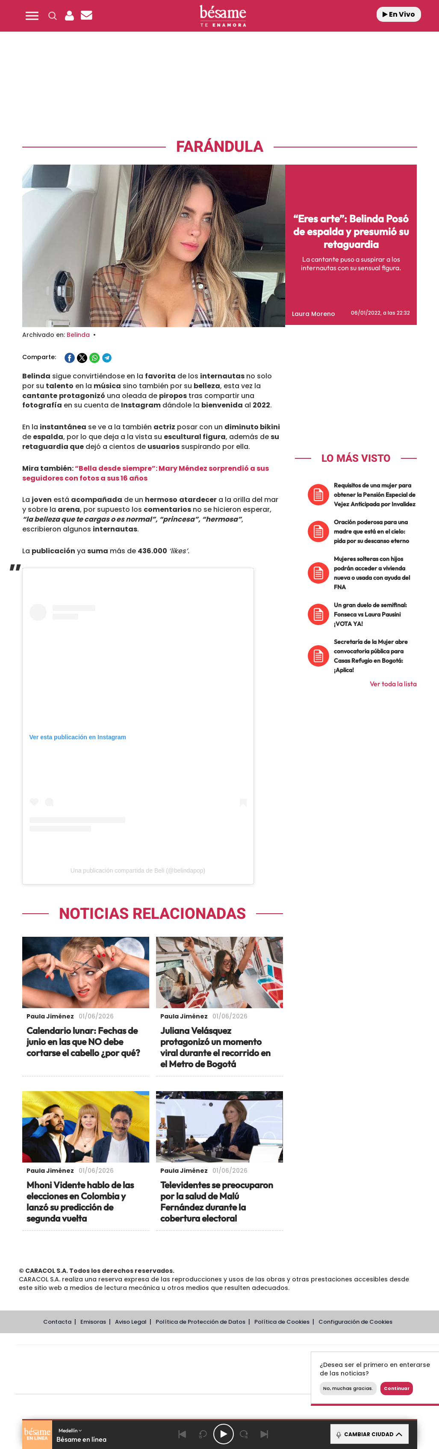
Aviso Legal (131, 1322)
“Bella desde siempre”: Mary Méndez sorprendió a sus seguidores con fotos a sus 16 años (145, 473)
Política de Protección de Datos (200, 1322)
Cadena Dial (278, 1369)
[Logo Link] (223, 16)
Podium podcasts (209, 1382)
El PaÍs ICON (245, 1382)
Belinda (78, 335)
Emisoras (93, 1322)
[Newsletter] (86, 16)
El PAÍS (129, 1357)
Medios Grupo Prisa (53, 1384)
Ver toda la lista (393, 683)
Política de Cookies (281, 1322)
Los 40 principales (171, 1357)
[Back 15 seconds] (203, 1434)
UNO (188, 1369)
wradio (213, 1369)
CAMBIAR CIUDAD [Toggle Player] (369, 1434)
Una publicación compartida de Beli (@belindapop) (138, 870)
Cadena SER (293, 1357)
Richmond (124, 1382)
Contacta (57, 1322)
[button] (32, 16)
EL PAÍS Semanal (310, 1369)
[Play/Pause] (223, 1434)
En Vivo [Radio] (399, 14)
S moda (281, 1382)
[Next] (264, 1434)
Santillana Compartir (256, 1357)
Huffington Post (141, 1369)
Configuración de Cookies (355, 1322)
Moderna (166, 1382)
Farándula (219, 147)
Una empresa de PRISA (54, 1364)
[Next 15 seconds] (244, 1434)
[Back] (182, 1434)
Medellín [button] (70, 1430)
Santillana (210, 1357)
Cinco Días (246, 1369)
